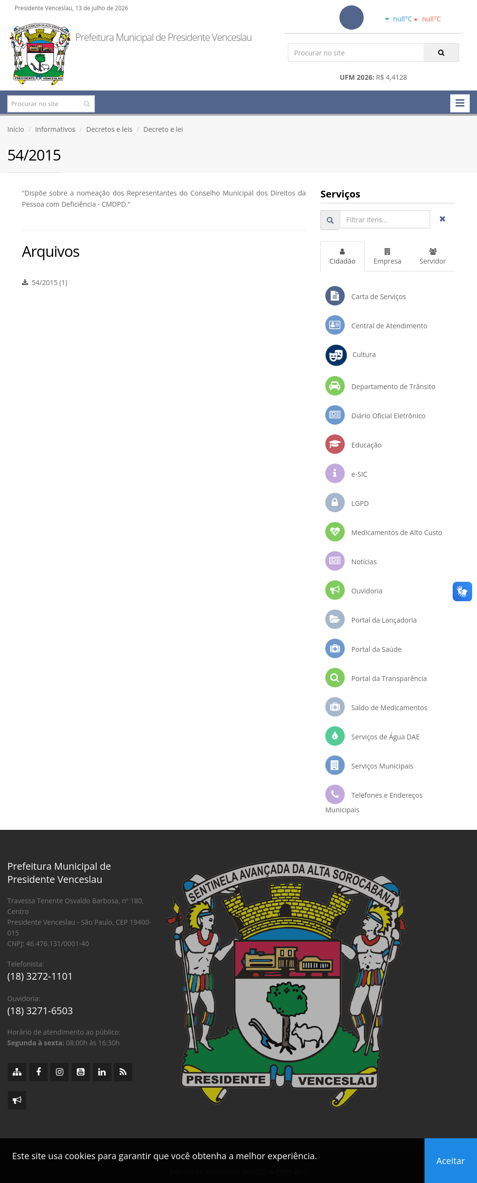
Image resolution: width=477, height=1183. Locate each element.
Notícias (351, 561)
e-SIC (346, 473)
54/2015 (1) (44, 282)
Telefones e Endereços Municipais (374, 799)
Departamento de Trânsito (380, 385)
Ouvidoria (354, 590)
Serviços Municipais (369, 765)
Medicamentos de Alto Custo (383, 531)
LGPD (347, 502)
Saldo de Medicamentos (376, 707)
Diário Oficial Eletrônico (375, 415)
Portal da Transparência (376, 677)
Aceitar (451, 1160)
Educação (353, 444)
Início (15, 129)
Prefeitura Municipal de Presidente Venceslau (163, 37)
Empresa (387, 257)
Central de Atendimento (376, 325)
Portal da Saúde (363, 648)
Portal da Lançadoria (371, 619)
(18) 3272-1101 (40, 976)
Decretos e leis (109, 129)
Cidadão (342, 257)
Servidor (433, 257)
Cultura (350, 355)
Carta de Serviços (365, 295)
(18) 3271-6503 (40, 1010)
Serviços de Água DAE (372, 736)
